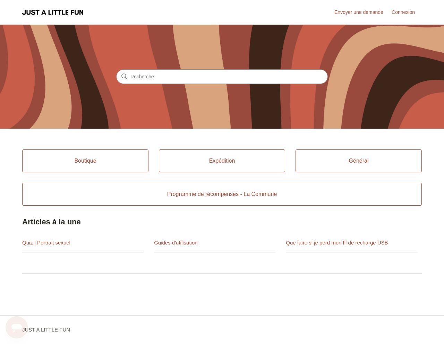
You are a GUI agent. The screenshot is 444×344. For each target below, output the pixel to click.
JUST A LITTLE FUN (46, 330)
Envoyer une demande (358, 12)
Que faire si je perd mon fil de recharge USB (337, 243)
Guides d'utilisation (175, 243)
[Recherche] (222, 77)
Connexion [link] (403, 12)
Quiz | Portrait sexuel (46, 243)
